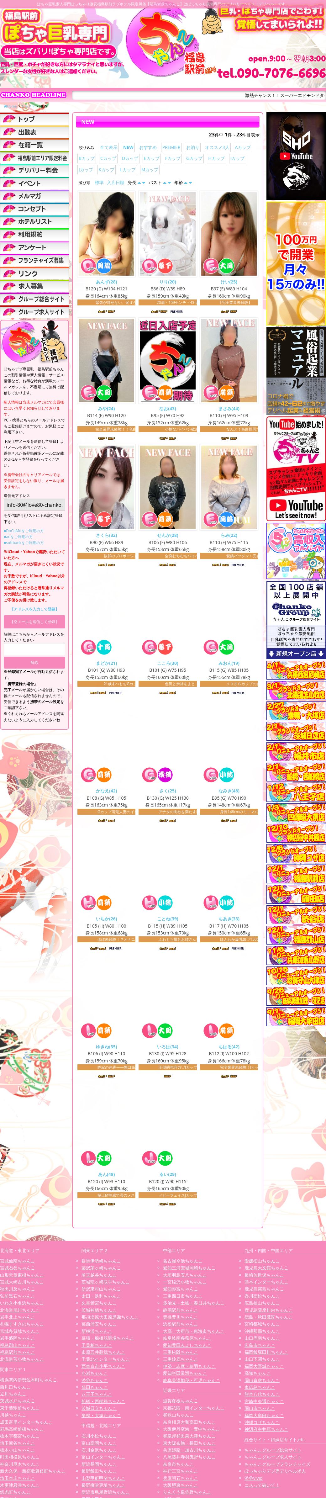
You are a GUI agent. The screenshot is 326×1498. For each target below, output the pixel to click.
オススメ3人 (217, 147)
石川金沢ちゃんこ (99, 1452)
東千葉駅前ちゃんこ (19, 1410)
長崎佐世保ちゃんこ (264, 1277)
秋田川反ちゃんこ (17, 1291)
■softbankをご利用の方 (24, 542)
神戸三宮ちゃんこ (180, 1473)
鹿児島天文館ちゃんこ (266, 1270)
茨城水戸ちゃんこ (17, 1403)
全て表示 (109, 147)
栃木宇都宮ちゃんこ (19, 1438)
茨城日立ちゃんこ (99, 1410)
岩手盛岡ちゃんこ (17, 1340)
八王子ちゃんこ (97, 1396)
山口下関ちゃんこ (262, 1361)
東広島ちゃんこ (259, 1389)
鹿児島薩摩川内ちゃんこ (268, 1312)
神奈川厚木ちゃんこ (19, 1466)
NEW (128, 147)
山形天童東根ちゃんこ (22, 1277)
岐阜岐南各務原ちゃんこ (187, 1340)
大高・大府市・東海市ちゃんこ (193, 1333)
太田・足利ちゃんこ (101, 1298)
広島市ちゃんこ (259, 1347)
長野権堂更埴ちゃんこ (103, 1487)
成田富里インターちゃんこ (26, 1424)
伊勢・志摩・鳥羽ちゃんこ (189, 1368)
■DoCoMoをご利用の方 (24, 530)
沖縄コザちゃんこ (262, 1424)
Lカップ (127, 169)
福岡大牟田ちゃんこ (264, 1418)
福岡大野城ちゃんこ (264, 1368)
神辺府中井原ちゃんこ (266, 1431)
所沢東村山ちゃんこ (101, 1291)
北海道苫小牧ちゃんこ (22, 1361)
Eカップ (152, 158)
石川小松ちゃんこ (99, 1438)
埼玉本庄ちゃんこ (17, 1480)
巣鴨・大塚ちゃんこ (101, 1418)
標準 (99, 182)
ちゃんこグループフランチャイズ (277, 1466)
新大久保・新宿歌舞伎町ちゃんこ (33, 1473)
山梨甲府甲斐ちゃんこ (103, 1480)
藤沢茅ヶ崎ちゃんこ (101, 1270)
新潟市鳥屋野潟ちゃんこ (106, 1494)
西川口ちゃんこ (15, 1389)
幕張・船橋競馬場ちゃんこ (108, 1340)
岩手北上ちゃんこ (17, 1319)
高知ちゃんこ (257, 1375)
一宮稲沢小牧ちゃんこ (185, 1284)
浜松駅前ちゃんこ (180, 1326)
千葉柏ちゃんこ (97, 1347)
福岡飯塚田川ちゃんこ (266, 1354)
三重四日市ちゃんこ (182, 1298)
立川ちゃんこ (13, 1396)
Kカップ (107, 169)
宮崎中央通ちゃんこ (264, 1403)
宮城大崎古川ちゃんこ (22, 1284)
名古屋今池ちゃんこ (182, 1263)
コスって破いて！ (262, 1487)
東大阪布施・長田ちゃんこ (189, 1445)
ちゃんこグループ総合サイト (273, 1452)
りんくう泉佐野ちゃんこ (187, 1494)
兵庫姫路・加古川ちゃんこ (189, 1452)
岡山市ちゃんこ (259, 1410)
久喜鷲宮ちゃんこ (99, 1305)
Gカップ (194, 158)
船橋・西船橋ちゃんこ (103, 1403)
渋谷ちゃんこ (95, 1382)
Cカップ (108, 158)
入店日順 (115, 182)
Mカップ (150, 169)
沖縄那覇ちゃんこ (262, 1333)
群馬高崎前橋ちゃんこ (22, 1431)
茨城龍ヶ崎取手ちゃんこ (106, 1284)
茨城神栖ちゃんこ (99, 1312)
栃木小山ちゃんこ (17, 1452)
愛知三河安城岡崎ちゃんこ (189, 1270)
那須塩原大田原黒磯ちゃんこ (110, 1319)
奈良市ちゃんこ (178, 1466)
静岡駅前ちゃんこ (180, 1312)
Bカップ (87, 158)
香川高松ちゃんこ (262, 1298)
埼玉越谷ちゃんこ (99, 1277)
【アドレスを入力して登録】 (34, 609)
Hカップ (216, 158)
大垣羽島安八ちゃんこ (185, 1277)
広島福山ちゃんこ (262, 1305)
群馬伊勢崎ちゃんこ (101, 1263)
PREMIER (171, 147)
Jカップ (86, 169)
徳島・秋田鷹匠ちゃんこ (268, 1319)
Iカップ (237, 158)
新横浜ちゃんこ (97, 1333)
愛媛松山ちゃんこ (262, 1263)
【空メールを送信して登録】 (34, 621)
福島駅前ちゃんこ (17, 1354)
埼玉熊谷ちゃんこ (17, 1445)
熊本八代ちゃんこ (262, 1396)
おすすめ (148, 147)
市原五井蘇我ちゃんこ (103, 1354)
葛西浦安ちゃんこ (99, 1326)
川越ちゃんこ (13, 1417)
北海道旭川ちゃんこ (19, 1312)
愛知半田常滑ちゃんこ (185, 1375)
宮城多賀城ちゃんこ (19, 1333)
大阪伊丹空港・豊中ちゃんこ (191, 1431)
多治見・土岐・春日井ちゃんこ (193, 1305)
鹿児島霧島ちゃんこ (264, 1291)
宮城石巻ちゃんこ (17, 1270)
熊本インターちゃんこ (266, 1284)
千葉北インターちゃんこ (106, 1361)
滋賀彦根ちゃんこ (180, 1403)
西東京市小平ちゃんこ (103, 1368)
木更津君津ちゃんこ (19, 1487)
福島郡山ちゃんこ (17, 1347)
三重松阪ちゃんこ (180, 1354)
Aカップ (243, 147)
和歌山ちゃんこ (178, 1417)
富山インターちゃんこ (103, 1459)
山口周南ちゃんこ (262, 1340)
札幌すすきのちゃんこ (22, 1326)
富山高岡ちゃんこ (99, 1445)
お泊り (192, 147)
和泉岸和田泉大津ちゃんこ (189, 1438)
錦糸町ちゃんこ (15, 1494)
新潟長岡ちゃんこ (99, 1466)
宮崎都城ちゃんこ (262, 1326)
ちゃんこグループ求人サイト (273, 1459)
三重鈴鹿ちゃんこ (180, 1361)
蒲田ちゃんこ (95, 1389)
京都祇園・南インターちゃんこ (193, 1410)
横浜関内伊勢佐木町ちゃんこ (28, 1382)
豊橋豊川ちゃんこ (180, 1319)
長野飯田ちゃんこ (99, 1473)
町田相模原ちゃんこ (19, 1459)
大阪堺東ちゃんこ (180, 1487)
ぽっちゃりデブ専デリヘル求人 (275, 1473)
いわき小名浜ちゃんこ (22, 1305)
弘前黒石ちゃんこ (17, 1298)
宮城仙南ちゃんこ (17, 1263)
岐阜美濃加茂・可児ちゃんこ (191, 1382)
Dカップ (130, 158)
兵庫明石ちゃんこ (180, 1480)
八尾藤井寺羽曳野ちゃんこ (189, 1459)
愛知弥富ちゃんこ (180, 1291)
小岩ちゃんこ (95, 1375)
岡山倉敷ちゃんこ (262, 1382)
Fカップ (173, 158)
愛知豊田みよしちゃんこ (187, 1347)
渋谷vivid (253, 1480)
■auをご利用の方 (18, 536)
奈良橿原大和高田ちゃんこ (189, 1424)
